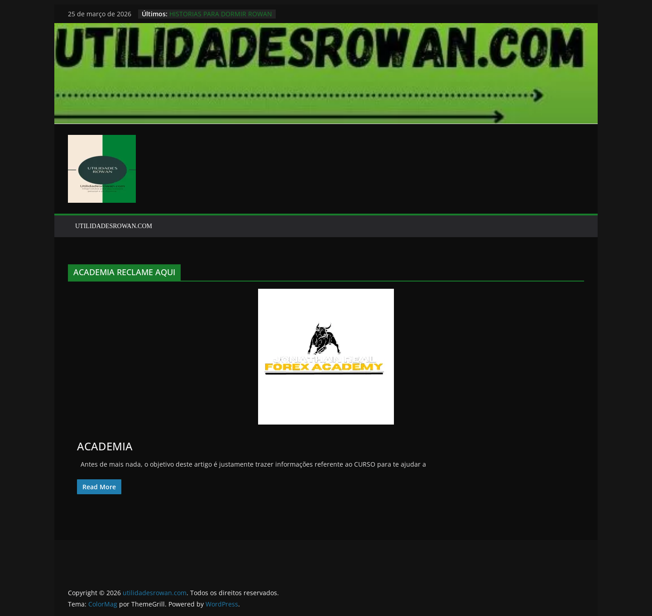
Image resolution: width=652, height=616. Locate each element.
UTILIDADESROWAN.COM (113, 226)
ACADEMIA (105, 446)
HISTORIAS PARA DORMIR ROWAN (220, 14)
